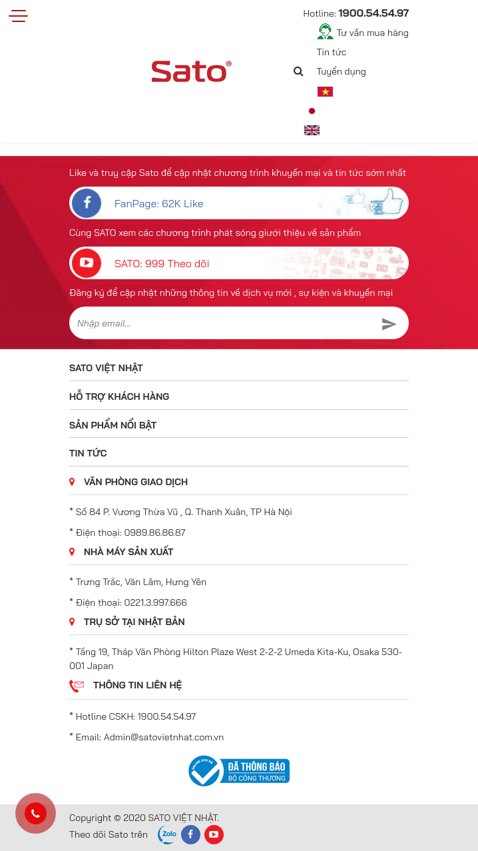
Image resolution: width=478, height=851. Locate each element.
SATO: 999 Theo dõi (139, 263)
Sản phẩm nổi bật (112, 425)
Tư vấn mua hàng (373, 33)
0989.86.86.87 (155, 532)
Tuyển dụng (341, 71)
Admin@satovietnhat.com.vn (164, 737)
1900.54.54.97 (167, 716)
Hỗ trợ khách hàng (119, 397)
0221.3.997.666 (155, 602)
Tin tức (332, 52)
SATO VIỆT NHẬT (106, 368)
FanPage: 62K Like (136, 203)
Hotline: (356, 12)
